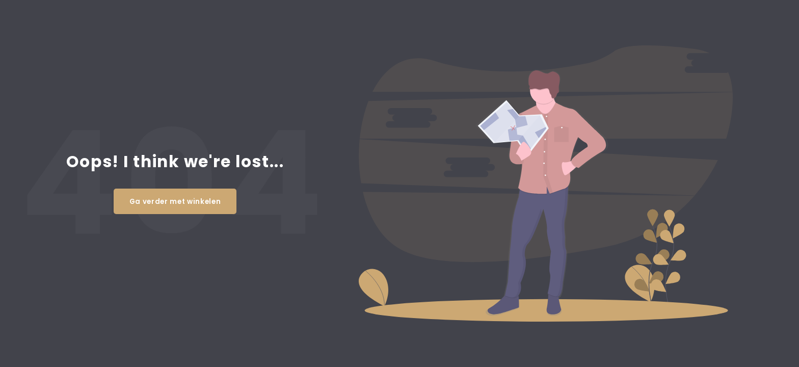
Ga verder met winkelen (175, 201)
